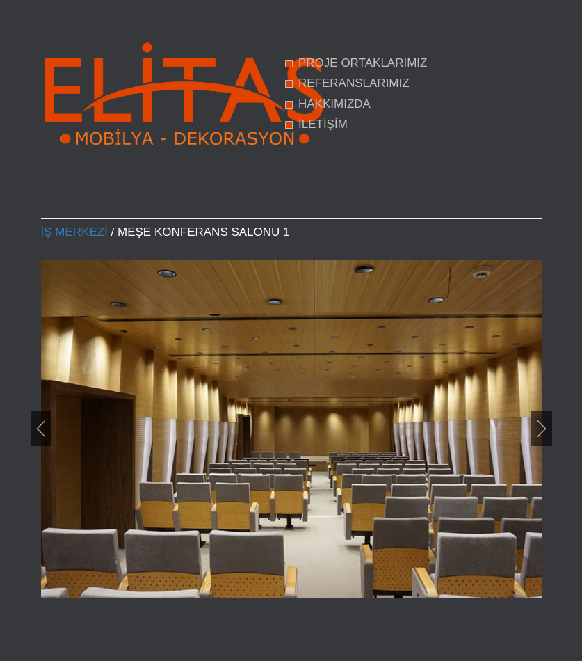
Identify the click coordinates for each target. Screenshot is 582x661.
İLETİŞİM (323, 124)
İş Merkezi (74, 232)
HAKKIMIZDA (334, 104)
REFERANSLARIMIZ (354, 83)
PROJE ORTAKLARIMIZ (362, 63)
